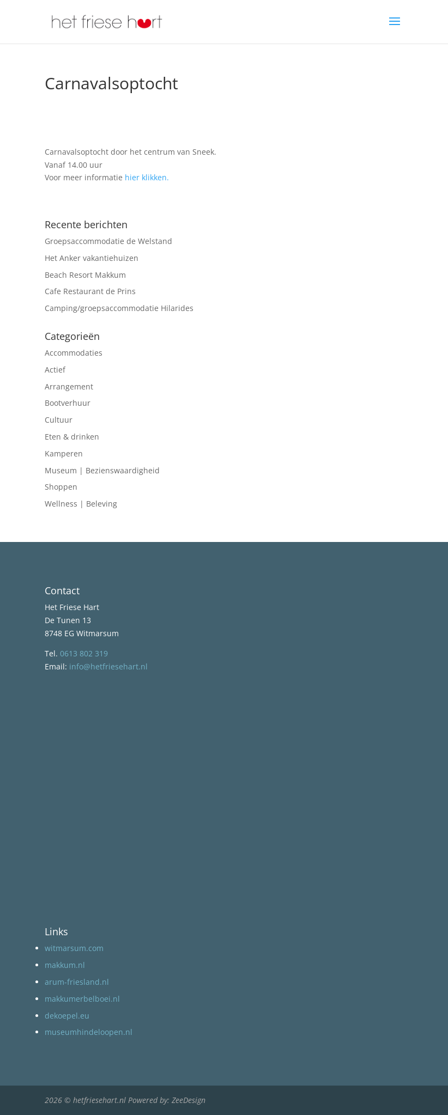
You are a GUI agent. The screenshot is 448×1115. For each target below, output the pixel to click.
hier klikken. (147, 177)
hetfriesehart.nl (99, 1100)
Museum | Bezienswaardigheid (102, 470)
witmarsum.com (74, 948)
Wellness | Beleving (81, 503)
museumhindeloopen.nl (88, 1032)
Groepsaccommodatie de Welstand (108, 241)
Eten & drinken (72, 436)
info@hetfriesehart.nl (108, 666)
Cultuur (58, 420)
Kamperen (64, 453)
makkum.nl (65, 965)
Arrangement (69, 386)
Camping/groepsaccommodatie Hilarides (119, 308)
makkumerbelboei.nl (82, 999)
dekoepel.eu (67, 1015)
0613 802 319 (84, 653)
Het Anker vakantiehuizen (91, 258)
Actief (55, 369)
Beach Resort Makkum (85, 275)
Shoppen (61, 487)
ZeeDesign (188, 1100)
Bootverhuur (67, 403)
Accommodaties (73, 353)
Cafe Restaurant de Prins (90, 291)
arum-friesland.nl (77, 982)
